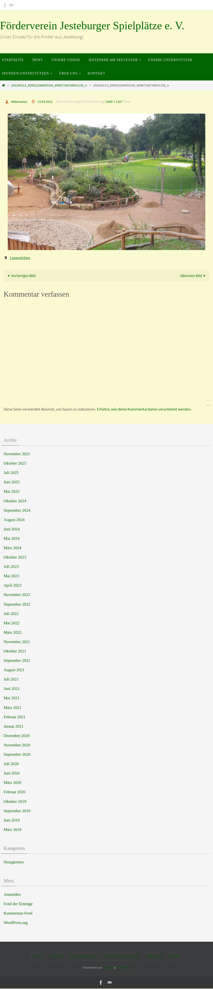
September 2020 (17, 754)
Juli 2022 (11, 614)
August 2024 (14, 520)
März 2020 (12, 783)
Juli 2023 (11, 567)
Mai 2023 (11, 576)
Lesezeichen (20, 257)
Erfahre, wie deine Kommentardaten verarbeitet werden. (144, 409)
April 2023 (12, 586)
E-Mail (38, 957)
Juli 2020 (11, 764)
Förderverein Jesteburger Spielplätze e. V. (92, 25)
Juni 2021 (12, 689)
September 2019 (17, 811)
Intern (174, 957)
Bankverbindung (82, 957)
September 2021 (17, 661)
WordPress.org (16, 923)
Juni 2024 (12, 529)
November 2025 (17, 454)
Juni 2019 (12, 820)
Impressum (154, 957)
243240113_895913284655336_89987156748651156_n (49, 85)
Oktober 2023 (15, 557)
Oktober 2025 (15, 463)
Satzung (56, 957)
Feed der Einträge (18, 904)
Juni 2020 (12, 773)
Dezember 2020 (17, 736)
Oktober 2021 (15, 651)
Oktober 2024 (15, 501)
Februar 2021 (14, 717)
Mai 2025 (11, 492)
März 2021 (12, 708)
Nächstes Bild (193, 275)
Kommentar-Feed (18, 913)
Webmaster (20, 101)
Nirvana (108, 968)
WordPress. (123, 968)
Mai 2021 (11, 698)
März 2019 (12, 830)
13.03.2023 (48, 101)
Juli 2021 (11, 679)
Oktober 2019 (15, 801)
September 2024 (17, 510)
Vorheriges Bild (21, 275)
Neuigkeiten (14, 862)
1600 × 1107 (119, 101)
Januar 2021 (14, 726)
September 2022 (17, 604)
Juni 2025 (12, 482)
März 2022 (12, 632)
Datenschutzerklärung (120, 957)
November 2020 (17, 745)
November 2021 (17, 642)
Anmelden (12, 894)
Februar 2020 (14, 792)
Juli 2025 (11, 473)
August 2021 (14, 670)
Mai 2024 (11, 538)
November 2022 (17, 595)
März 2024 (12, 548)
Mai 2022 (11, 623)
